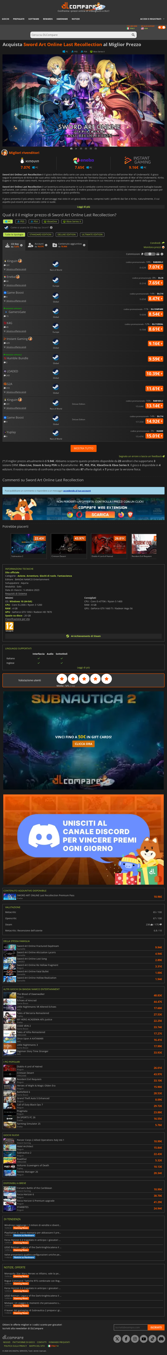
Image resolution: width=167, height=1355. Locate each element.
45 (6, 327)
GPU (7, 611)
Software (33, 19)
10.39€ (154, 373)
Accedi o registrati (150, 19)
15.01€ (154, 436)
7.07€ (155, 267)
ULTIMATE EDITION (92, 234)
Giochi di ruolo (48, 575)
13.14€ (154, 405)
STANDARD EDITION (40, 234)
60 (6, 281)
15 (6, 316)
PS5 (20, 221)
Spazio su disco (13, 615)
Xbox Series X (72, 221)
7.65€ (155, 282)
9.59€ (155, 359)
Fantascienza (64, 575)
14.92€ (154, 421)
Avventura (32, 575)
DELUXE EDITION (67, 234)
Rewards (48, 19)
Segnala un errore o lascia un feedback (142, 456)
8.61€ (155, 329)
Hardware (62, 19)
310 (7, 388)
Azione (21, 575)
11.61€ (154, 388)
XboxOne (50, 221)
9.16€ (155, 343)
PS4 (34, 221)
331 (7, 265)
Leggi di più (83, 206)
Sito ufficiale (12, 572)
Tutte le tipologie (14, 234)
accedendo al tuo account (77, 490)
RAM (7, 608)
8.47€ (155, 298)
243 (7, 375)
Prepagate (18, 19)
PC (8, 221)
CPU (7, 604)
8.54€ (155, 314)
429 (7, 343)
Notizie (76, 19)
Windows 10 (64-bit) (21, 601)
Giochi (5, 19)
